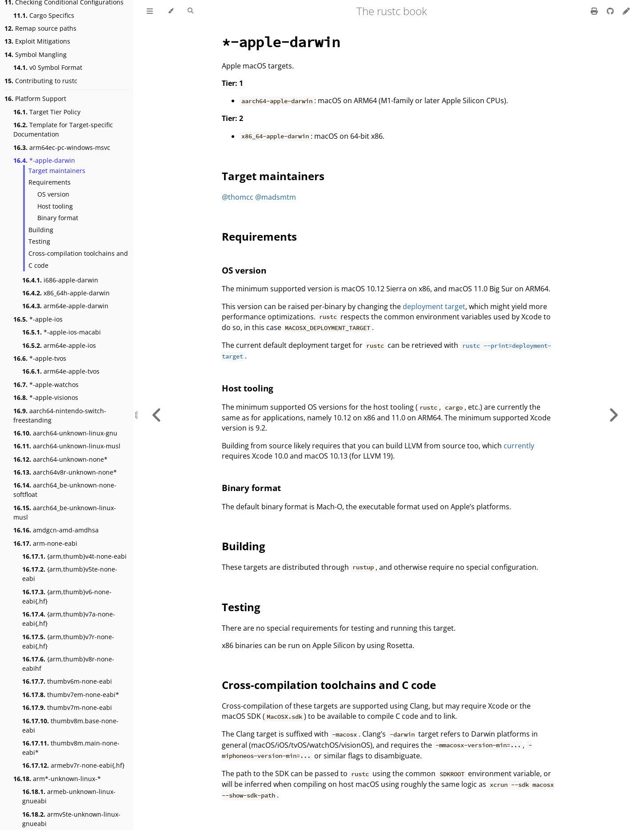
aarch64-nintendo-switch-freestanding (59, 415)
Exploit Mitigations (37, 41)
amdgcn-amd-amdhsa (56, 530)
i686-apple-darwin (60, 280)
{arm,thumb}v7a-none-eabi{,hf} (68, 619)
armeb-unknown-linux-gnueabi (69, 796)
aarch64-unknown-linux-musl (66, 446)
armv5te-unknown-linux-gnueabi (71, 819)
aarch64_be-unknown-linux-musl (64, 512)
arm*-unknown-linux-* (57, 778)
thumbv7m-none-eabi (67, 707)
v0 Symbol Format (47, 67)
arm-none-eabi (45, 543)
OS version (53, 194)
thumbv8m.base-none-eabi (70, 725)
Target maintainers (56, 170)
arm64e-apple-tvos (61, 371)
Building (40, 230)
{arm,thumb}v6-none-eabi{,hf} (67, 596)
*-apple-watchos (46, 384)
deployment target (434, 306)
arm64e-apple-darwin (65, 306)
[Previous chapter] (157, 415)
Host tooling (55, 206)
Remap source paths (40, 28)
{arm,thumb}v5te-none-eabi (69, 574)
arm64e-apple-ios (59, 345)
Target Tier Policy (46, 112)
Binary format (57, 218)
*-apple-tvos (39, 358)
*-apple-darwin (44, 160)
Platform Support (35, 98)
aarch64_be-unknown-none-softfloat (64, 490)
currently (519, 446)
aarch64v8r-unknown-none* (65, 472)
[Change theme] (170, 11)
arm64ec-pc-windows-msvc (61, 147)
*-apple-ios (38, 319)
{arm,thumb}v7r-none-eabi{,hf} (68, 641)
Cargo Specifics (43, 15)
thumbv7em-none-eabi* (70, 694)
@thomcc (237, 197)
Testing (39, 241)
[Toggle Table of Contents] (149, 11)
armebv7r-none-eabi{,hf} (73, 765)
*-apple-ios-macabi (61, 332)
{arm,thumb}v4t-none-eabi (74, 556)
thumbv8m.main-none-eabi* (71, 748)
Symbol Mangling (35, 54)
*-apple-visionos (45, 397)
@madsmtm (275, 197)
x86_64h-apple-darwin (66, 293)
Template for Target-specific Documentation (63, 129)
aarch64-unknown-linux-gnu (65, 433)
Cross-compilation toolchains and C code (78, 259)
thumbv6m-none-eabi (67, 681)
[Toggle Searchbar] (190, 11)
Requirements (49, 182)
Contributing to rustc (40, 81)
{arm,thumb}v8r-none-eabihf (68, 664)
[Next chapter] (613, 415)
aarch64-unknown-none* (60, 459)
